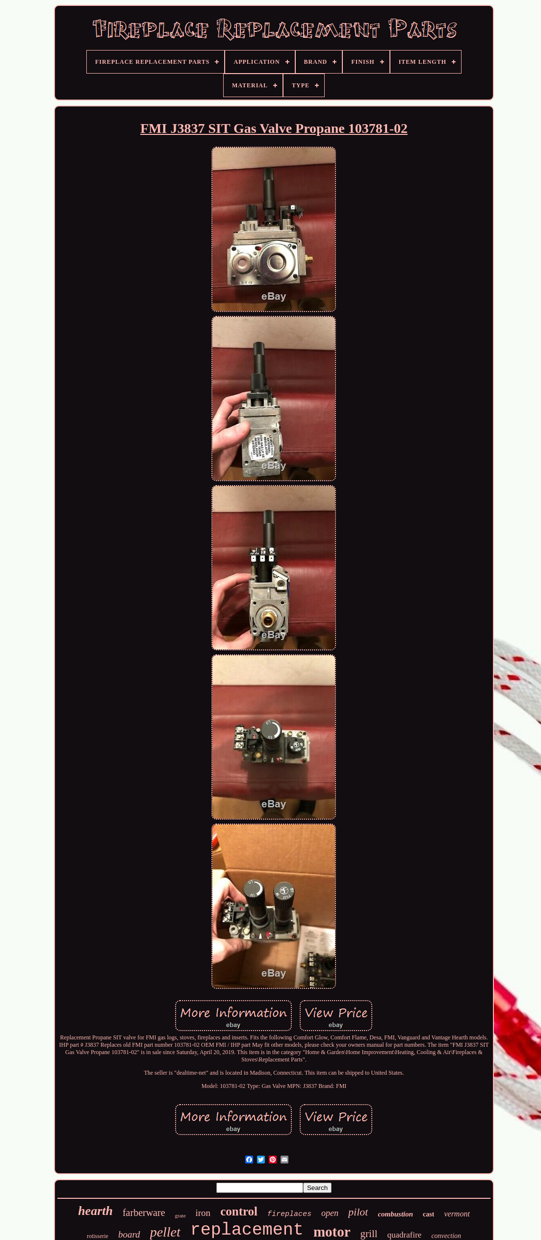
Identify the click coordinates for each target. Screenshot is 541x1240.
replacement (247, 1230)
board (129, 1234)
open (329, 1213)
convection (446, 1236)
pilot (358, 1212)
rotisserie (97, 1236)
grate (180, 1215)
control (239, 1211)
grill (369, 1234)
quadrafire (404, 1235)
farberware (144, 1212)
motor (332, 1232)
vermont (456, 1214)
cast (428, 1214)
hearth (95, 1211)
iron (203, 1213)
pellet (165, 1232)
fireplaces (289, 1214)
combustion (395, 1214)
